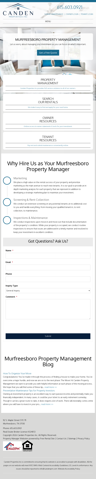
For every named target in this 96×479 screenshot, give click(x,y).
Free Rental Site (47, 438)
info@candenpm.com (48, 469)
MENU (48, 21)
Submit (48, 336)
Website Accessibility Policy (69, 469)
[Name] (48, 256)
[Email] (48, 267)
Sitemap (72, 438)
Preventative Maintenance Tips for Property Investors (29, 390)
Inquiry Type (12, 285)
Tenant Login (87, 14)
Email (8, 262)
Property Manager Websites (15, 438)
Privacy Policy (84, 438)
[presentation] (25, 327)
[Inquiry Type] (48, 290)
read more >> (51, 387)
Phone (9, 274)
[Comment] (48, 309)
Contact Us (61, 438)
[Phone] (48, 279)
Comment (10, 296)
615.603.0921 (69, 7)
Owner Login (72, 14)
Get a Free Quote (48, 52)
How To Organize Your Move (17, 373)
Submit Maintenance (53, 14)
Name (8, 250)
